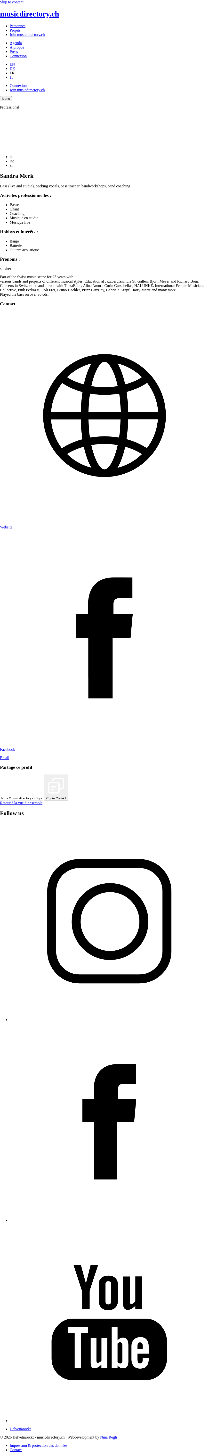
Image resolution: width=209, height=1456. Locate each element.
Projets (15, 30)
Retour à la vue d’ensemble (21, 803)
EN (12, 64)
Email (4, 758)
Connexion (18, 56)
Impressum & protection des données (38, 1445)
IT (11, 77)
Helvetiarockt (20, 1429)
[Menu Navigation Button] (6, 98)
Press (14, 52)
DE (12, 69)
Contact (16, 1450)
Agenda (16, 43)
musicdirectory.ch (29, 13)
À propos (17, 47)
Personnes (17, 26)
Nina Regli (108, 1437)
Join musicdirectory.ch (27, 35)
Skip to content (12, 2)
